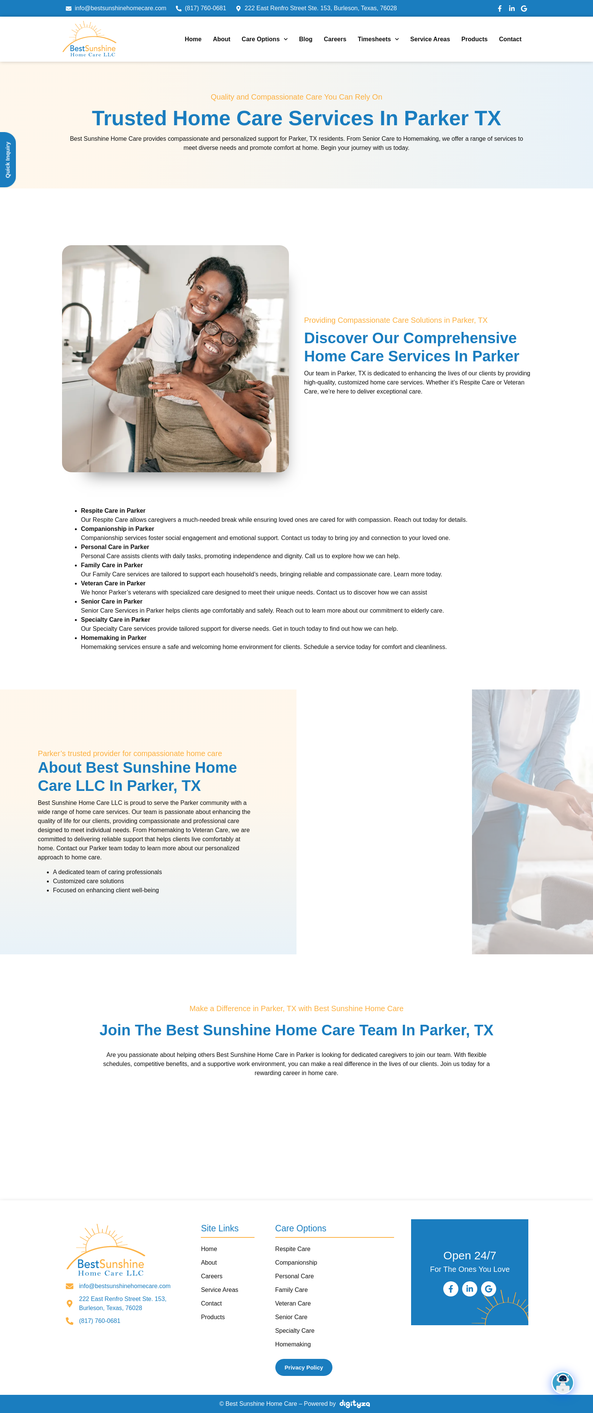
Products (474, 39)
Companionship (296, 1262)
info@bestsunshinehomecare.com (125, 1286)
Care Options (265, 39)
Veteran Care (293, 1303)
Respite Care (292, 1249)
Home (193, 39)
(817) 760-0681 (99, 1321)
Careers (335, 39)
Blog (306, 39)
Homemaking (293, 1344)
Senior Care (291, 1317)
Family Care (291, 1290)
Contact (510, 39)
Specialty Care (295, 1330)
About (221, 39)
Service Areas (430, 39)
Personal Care (294, 1276)
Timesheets (378, 39)
